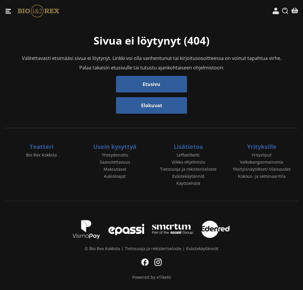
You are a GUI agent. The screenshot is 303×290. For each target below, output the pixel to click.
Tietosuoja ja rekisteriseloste (188, 169)
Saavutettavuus (115, 162)
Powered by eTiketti (151, 277)
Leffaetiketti (188, 155)
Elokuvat (151, 105)
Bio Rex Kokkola (85, 11)
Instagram (158, 262)
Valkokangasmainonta (261, 162)
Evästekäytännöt (188, 176)
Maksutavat (115, 169)
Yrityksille (261, 147)
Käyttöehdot (188, 183)
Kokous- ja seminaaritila (262, 176)
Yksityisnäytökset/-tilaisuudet (262, 169)
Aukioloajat (115, 176)
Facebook (145, 262)
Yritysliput (262, 155)
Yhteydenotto (115, 155)
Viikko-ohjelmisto (188, 162)
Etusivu (151, 84)
